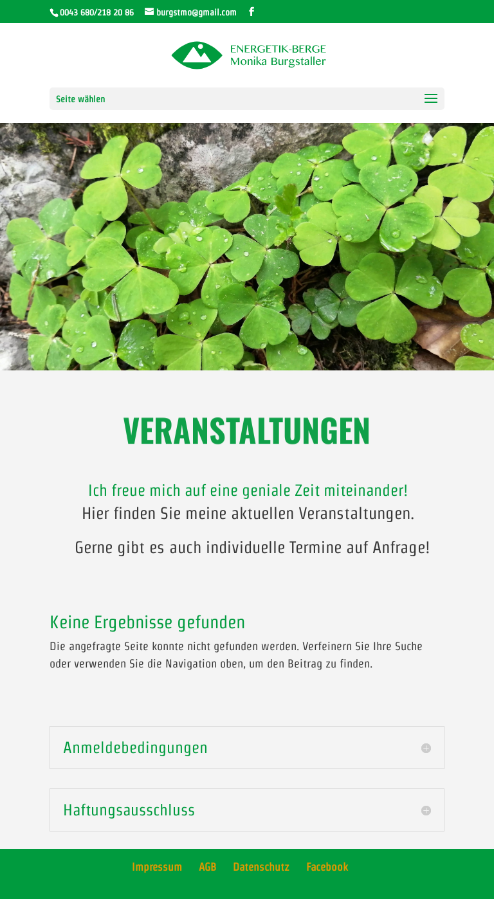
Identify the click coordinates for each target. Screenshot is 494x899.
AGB (207, 867)
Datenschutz (261, 867)
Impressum (157, 867)
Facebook (327, 867)
